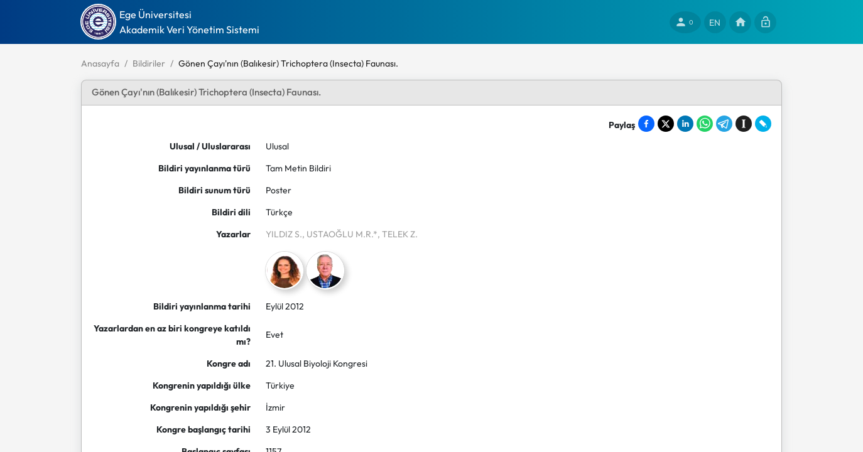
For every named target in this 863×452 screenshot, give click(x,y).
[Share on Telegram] (724, 124)
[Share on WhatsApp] (705, 124)
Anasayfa (100, 63)
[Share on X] (666, 124)
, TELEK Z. (397, 234)
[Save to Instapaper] (743, 124)
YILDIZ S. (284, 234)
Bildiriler (149, 63)
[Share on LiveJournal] (763, 124)
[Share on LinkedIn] (685, 124)
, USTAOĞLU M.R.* (339, 234)
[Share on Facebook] (646, 124)
